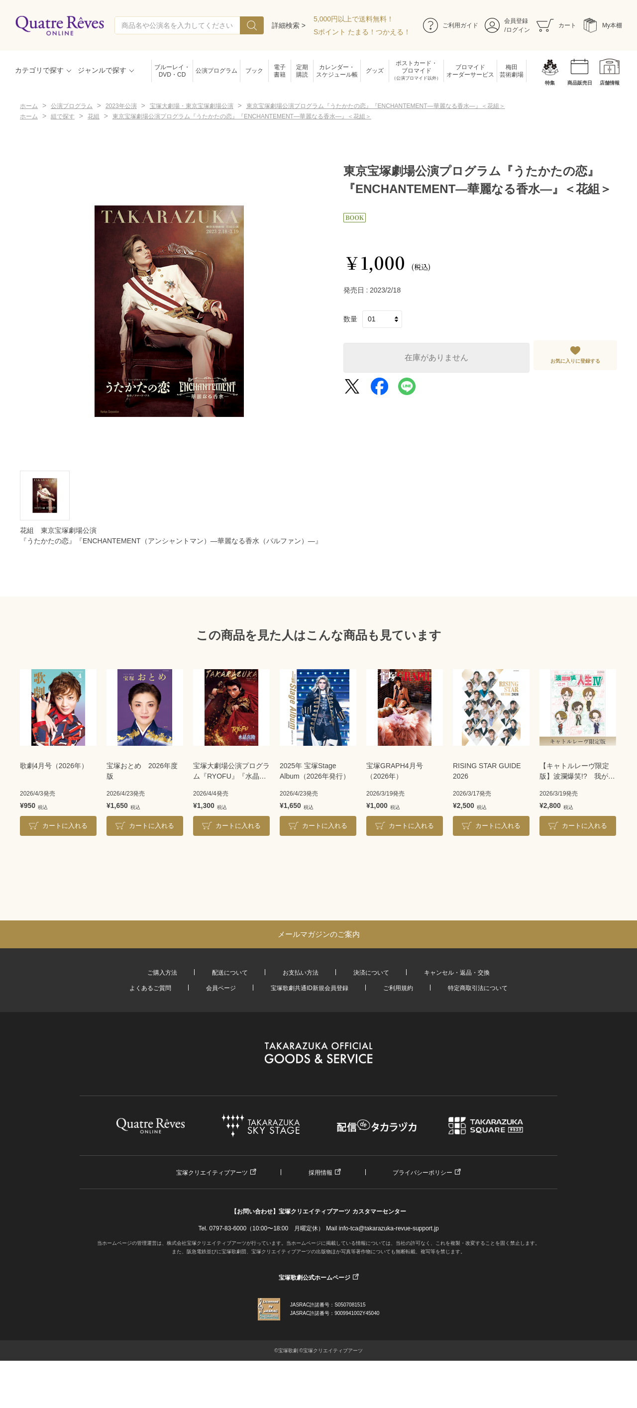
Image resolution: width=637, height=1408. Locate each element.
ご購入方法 (162, 972)
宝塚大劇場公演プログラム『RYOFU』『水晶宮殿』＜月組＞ (231, 772)
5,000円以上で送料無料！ (354, 19)
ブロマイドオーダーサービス (470, 71)
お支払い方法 (300, 972)
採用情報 (320, 1172)
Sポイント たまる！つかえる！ (362, 32)
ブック (254, 70)
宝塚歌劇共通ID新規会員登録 (309, 988)
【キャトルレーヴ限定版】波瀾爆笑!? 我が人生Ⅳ (577, 772)
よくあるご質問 (150, 988)
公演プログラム (216, 70)
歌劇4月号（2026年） (54, 766)
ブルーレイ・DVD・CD (172, 71)
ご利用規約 (398, 988)
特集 (550, 83)
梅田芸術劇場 (512, 71)
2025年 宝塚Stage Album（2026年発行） (315, 771)
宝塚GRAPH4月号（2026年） (394, 771)
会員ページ (221, 988)
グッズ (375, 70)
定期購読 (302, 71)
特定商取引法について (478, 988)
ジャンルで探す (102, 70)
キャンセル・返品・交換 (457, 972)
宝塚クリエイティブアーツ (212, 1172)
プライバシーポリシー (422, 1172)
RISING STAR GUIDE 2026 (487, 771)
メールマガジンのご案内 (319, 934)
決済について (371, 972)
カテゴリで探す (39, 70)
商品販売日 (579, 83)
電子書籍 (280, 71)
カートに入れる (65, 825)
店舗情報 (610, 83)
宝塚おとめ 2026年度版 (142, 771)
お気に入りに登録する (575, 361)
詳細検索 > (289, 25)
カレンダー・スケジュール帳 (337, 71)
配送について (230, 972)
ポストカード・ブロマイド (416, 71)
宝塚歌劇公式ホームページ (314, 1277)
